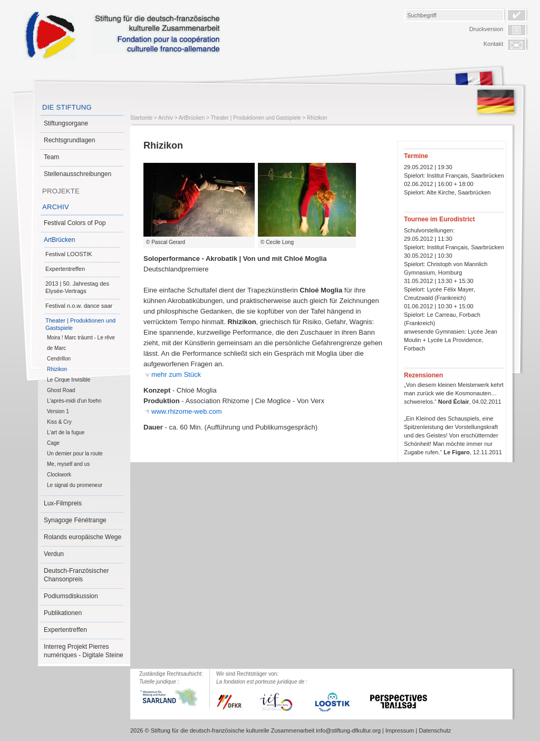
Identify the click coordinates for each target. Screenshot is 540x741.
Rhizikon (57, 369)
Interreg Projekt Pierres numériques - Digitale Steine (83, 651)
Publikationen (63, 613)
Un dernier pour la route (75, 453)
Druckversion (486, 29)
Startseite (141, 118)
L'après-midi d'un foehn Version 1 (74, 406)
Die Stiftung (67, 107)
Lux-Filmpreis (63, 503)
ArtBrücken (59, 239)
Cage (53, 443)
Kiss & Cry (59, 422)
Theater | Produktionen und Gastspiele (80, 324)
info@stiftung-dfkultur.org (348, 730)
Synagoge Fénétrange (75, 520)
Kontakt (493, 44)
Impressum (399, 730)
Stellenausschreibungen (77, 174)
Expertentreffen (65, 269)
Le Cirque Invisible (68, 380)
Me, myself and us (68, 464)
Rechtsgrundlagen (69, 140)
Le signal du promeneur (74, 485)
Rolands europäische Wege (82, 537)
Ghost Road (61, 390)
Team (51, 157)
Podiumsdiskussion (71, 596)
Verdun (54, 554)
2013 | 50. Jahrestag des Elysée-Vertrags (77, 287)
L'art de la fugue (65, 432)
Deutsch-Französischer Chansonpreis (76, 575)
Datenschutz (435, 730)
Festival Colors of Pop (74, 223)
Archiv (55, 207)
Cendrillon (59, 359)
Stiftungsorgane (66, 123)
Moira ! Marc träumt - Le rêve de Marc (81, 343)
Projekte (61, 191)
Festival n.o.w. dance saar (78, 306)
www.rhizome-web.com (186, 411)
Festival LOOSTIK (68, 254)
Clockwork (59, 474)
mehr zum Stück (176, 374)
